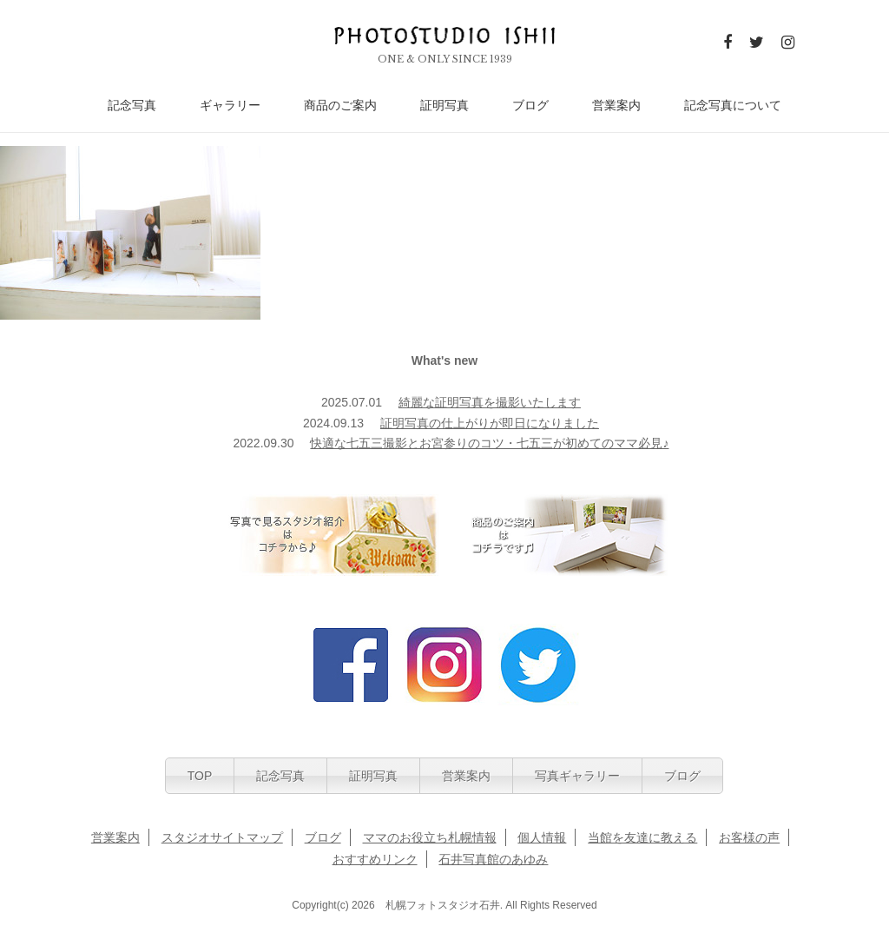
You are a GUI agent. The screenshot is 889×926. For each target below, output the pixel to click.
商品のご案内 (340, 105)
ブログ (530, 105)
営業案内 (616, 105)
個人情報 (541, 837)
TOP (200, 776)
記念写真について (732, 105)
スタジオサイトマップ (222, 837)
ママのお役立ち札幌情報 (430, 837)
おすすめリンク (375, 859)
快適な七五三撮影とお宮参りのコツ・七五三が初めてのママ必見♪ (489, 443)
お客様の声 (749, 837)
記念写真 (132, 105)
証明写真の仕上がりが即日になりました (489, 423)
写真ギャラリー (577, 776)
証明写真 (444, 105)
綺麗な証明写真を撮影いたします (489, 402)
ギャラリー (230, 105)
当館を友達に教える (642, 837)
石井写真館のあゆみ (493, 859)
